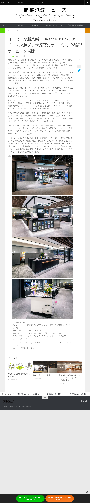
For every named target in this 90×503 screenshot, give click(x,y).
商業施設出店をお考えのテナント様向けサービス (60, 498)
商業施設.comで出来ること (77, 25)
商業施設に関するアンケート (55, 25)
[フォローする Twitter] (86, 401)
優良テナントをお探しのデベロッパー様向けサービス (30, 498)
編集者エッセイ (37, 25)
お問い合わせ (41, 2)
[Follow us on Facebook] (82, 401)
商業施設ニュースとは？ (25, 2)
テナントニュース (9, 25)
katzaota (12, 56)
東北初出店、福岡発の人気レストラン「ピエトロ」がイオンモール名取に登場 (68, 377)
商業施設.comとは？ (8, 2)
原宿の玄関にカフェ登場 (41, 375)
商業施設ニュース (23, 25)
